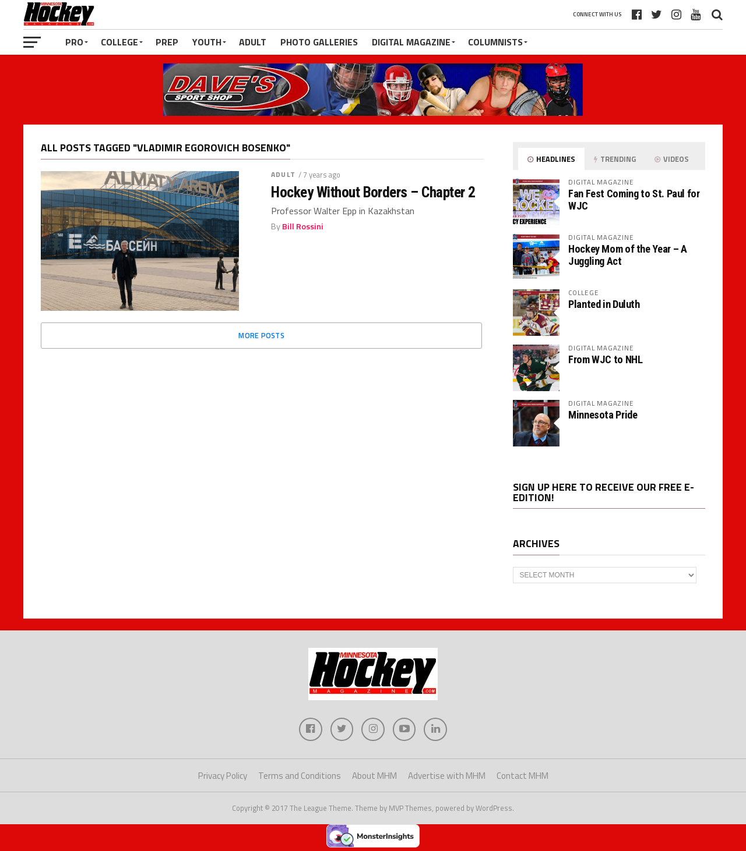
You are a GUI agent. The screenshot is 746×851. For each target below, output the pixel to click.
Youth (206, 42)
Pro (74, 42)
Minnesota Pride (602, 415)
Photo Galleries (319, 42)
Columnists (495, 42)
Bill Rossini (302, 226)
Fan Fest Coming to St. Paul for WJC (634, 199)
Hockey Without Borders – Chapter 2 (373, 192)
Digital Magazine (411, 42)
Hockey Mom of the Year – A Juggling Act (627, 255)
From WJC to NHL (605, 359)
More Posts (261, 335)
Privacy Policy (222, 775)
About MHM (374, 775)
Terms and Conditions (299, 775)
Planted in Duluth (604, 304)
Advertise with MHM (446, 775)
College (119, 42)
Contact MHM (522, 775)
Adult (252, 42)
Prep (167, 42)
